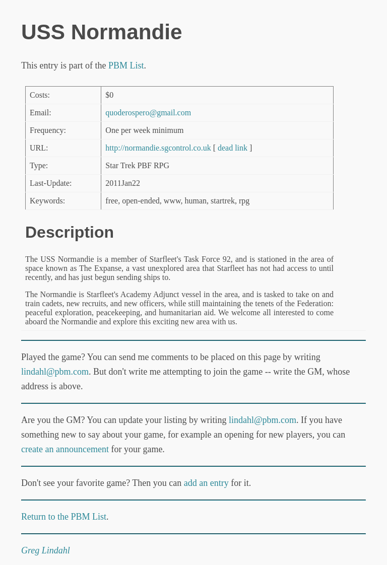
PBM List (126, 65)
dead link (232, 148)
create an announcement (65, 449)
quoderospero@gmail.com (148, 112)
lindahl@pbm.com (55, 372)
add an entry (206, 483)
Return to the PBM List (63, 517)
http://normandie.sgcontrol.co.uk (158, 148)
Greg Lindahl (45, 550)
